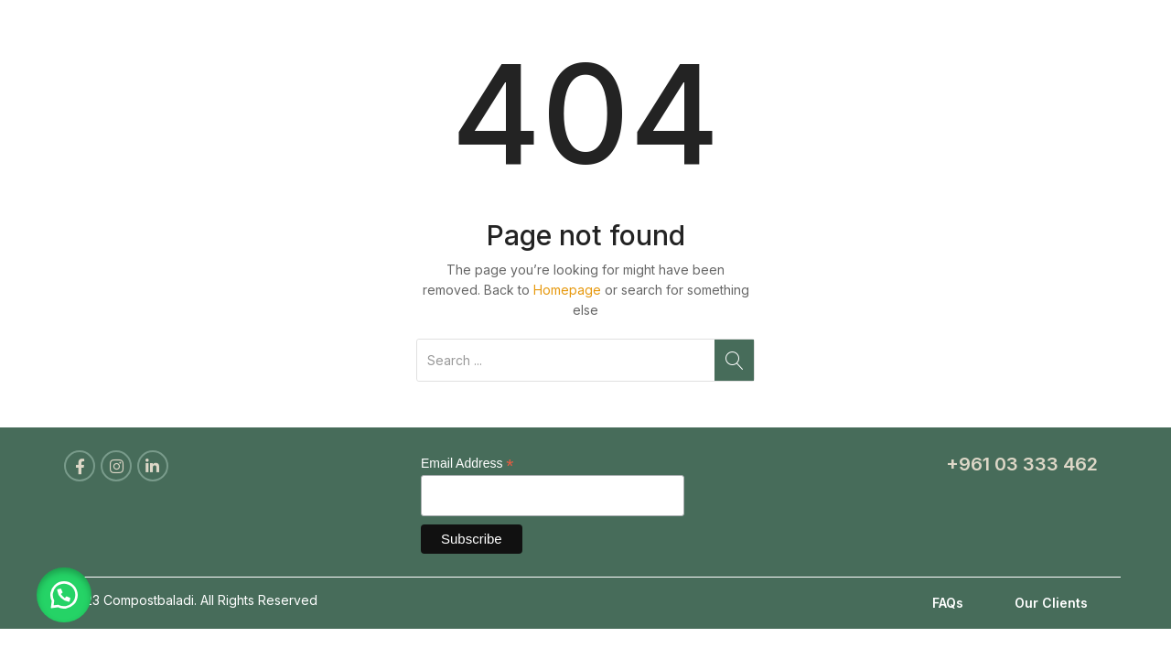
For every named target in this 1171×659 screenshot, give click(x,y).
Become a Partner (843, 32)
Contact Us (1061, 32)
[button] (64, 594)
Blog (966, 32)
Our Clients (1051, 602)
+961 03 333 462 (1022, 464)
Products (704, 32)
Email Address (467, 463)
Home (504, 32)
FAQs (947, 602)
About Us (598, 32)
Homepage (567, 289)
